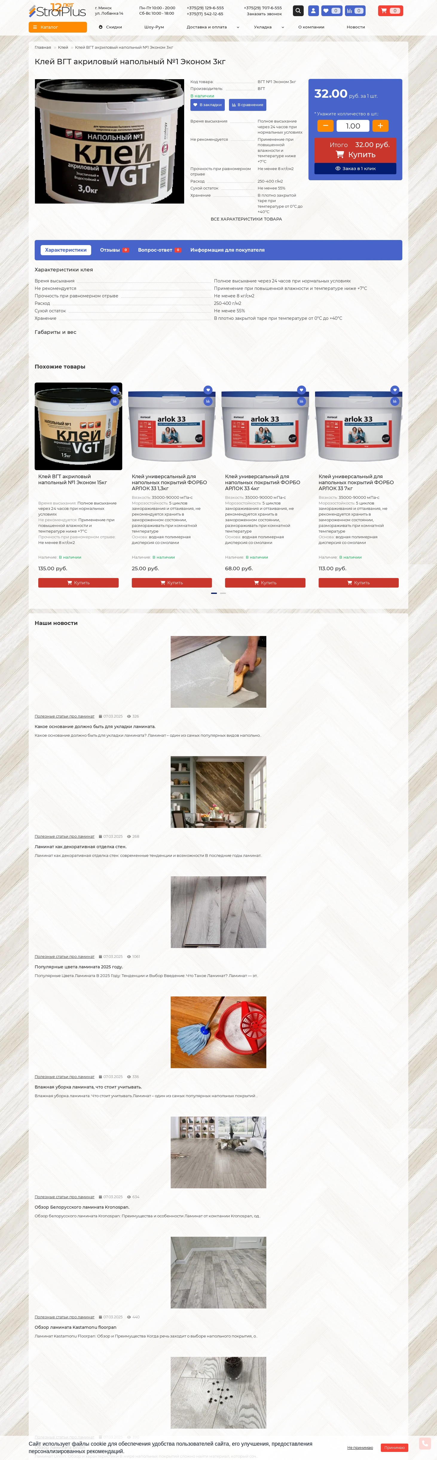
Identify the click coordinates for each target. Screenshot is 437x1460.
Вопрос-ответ (159, 250)
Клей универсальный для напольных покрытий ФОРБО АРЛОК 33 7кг (356, 482)
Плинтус (166, 1373)
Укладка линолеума (114, 1341)
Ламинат (166, 1333)
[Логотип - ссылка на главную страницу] (268, 1332)
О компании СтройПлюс (55, 1333)
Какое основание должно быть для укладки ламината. (74, 723)
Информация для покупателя (227, 250)
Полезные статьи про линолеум (149, 1235)
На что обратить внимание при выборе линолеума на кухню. (256, 1248)
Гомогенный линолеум (181, 1365)
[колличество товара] (353, 126)
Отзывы (114, 250)
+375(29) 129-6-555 (205, 7)
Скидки (110, 27)
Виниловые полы (175, 1349)
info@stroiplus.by (248, 1372)
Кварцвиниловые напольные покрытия (67, 1248)
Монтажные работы (118, 1322)
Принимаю (394, 1447)
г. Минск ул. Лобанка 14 (346, 1344)
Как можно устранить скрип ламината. (358, 983)
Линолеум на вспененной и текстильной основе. (159, 1248)
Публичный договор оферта (50, 1374)
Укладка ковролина (114, 1357)
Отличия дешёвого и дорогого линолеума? (349, 1248)
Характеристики (66, 250)
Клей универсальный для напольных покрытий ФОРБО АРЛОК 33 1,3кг (169, 482)
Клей (63, 47)
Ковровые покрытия (179, 1357)
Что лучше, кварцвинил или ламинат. (76, 983)
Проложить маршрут (343, 1328)
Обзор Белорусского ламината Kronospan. (69, 854)
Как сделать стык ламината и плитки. (356, 1114)
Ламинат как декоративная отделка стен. (168, 723)
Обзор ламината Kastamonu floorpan (169, 851)
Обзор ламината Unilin (246, 851)
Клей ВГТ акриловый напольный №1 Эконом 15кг (72, 479)
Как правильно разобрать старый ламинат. (352, 854)
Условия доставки (48, 1341)
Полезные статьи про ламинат (56, 710)
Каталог (167, 1322)
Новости (356, 27)
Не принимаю (360, 1447)
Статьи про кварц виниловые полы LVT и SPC (57, 972)
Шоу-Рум (154, 27)
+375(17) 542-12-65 (205, 13)
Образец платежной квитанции (50, 1360)
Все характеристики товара (246, 219)
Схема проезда (337, 1336)
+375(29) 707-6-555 (263, 7)
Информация (45, 1322)
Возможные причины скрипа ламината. (67, 1117)
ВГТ (261, 88)
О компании (311, 27)
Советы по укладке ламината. (160, 1114)
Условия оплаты (46, 1349)
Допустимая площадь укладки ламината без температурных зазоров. (264, 986)
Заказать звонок (264, 13)
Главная (43, 47)
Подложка (168, 1381)
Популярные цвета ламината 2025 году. (259, 723)
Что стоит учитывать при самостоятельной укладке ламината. (169, 986)
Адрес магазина (46, 1404)
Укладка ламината (112, 1333)
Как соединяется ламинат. (250, 1114)
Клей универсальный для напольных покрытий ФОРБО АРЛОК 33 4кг (262, 482)
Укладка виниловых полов (121, 1349)
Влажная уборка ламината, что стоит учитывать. (356, 723)
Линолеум (168, 1341)
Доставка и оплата (207, 27)
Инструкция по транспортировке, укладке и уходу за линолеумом (57, 1390)
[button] (214, 593)
